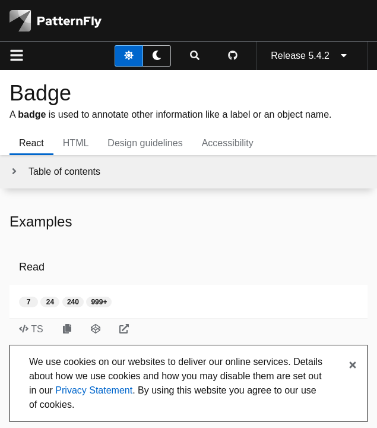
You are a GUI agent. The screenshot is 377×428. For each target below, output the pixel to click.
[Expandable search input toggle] (194, 56)
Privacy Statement (93, 390)
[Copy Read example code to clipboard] (67, 329)
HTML (76, 143)
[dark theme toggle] (156, 56)
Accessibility (228, 143)
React (31, 143)
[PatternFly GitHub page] (232, 56)
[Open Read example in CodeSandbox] (95, 329)
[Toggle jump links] (55, 171)
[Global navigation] (16, 56)
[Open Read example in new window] (124, 329)
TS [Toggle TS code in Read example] (31, 329)
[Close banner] (352, 365)
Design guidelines (144, 143)
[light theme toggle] (129, 56)
